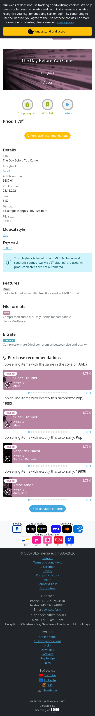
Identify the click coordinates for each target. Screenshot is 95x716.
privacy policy (65, 22)
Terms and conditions (47, 562)
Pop (5, 235)
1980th (7, 248)
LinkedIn (50, 680)
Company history (47, 575)
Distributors (47, 588)
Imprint (47, 558)
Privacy (47, 571)
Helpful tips (47, 658)
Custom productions (47, 641)
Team (47, 580)
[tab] (29, 393)
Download (47, 650)
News (47, 663)
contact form (52, 609)
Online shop (47, 637)
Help (47, 645)
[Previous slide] (87, 393)
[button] (27, 104)
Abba (6, 170)
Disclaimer (47, 567)
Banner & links (47, 584)
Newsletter (50, 690)
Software (47, 654)
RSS (50, 685)
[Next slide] (90, 393)
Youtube (49, 675)
